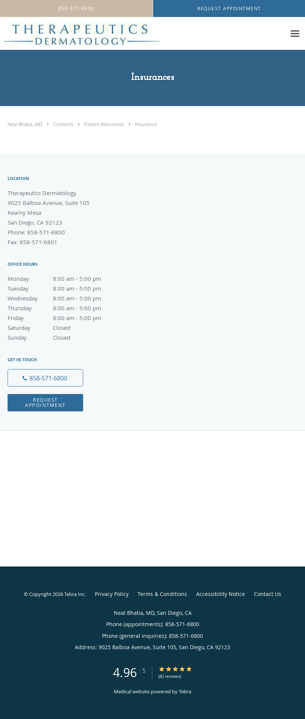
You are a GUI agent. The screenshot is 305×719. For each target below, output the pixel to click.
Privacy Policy (112, 593)
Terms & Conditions (162, 593)
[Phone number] (45, 377)
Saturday (62, 328)
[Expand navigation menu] (294, 34)
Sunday (62, 337)
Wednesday (62, 298)
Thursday (62, 308)
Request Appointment (45, 402)
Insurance (146, 124)
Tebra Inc (74, 594)
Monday (62, 278)
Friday (62, 318)
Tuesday (62, 288)
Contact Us (267, 593)
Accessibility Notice (220, 593)
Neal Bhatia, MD (25, 124)
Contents (63, 124)
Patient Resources (104, 124)
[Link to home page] (80, 33)
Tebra (185, 691)
